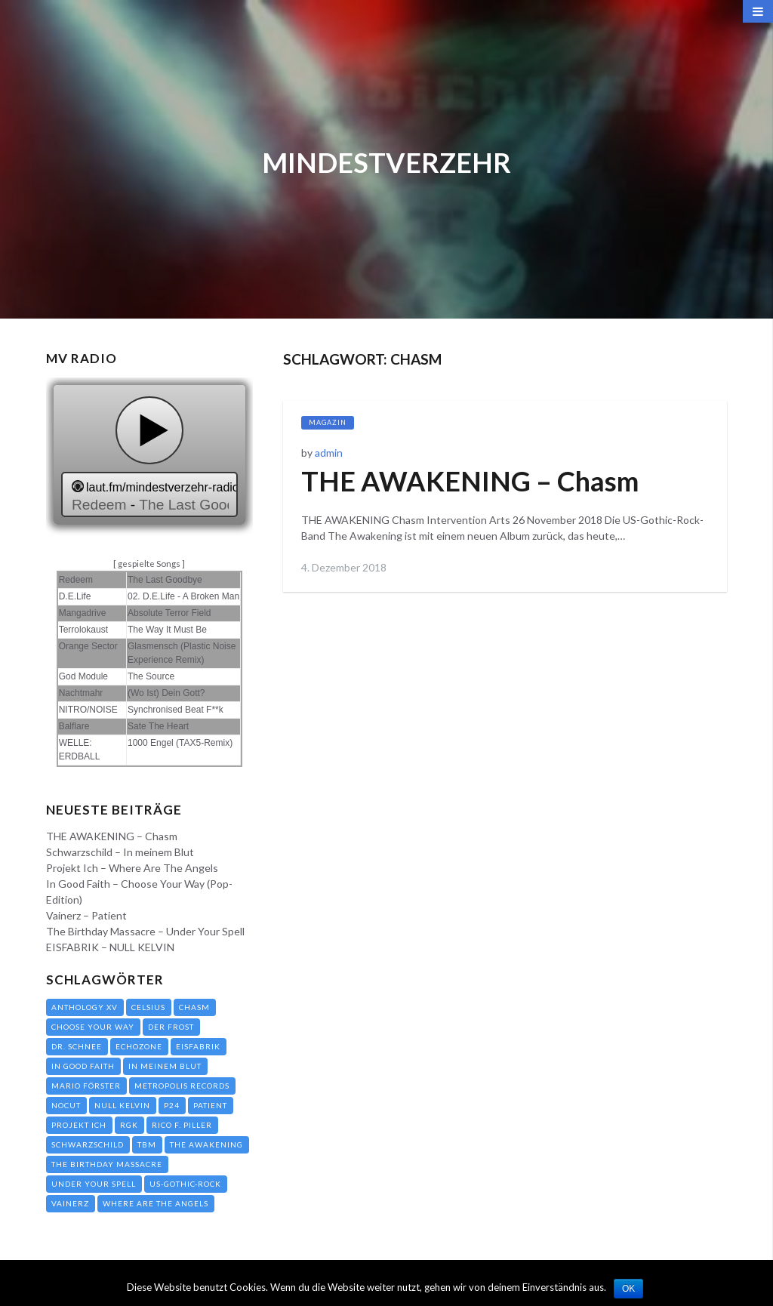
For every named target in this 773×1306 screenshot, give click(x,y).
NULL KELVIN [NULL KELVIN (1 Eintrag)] (122, 1105)
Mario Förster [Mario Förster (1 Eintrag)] (86, 1085)
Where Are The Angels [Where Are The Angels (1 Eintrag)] (155, 1203)
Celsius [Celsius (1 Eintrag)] (148, 1007)
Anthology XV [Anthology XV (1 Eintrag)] (84, 1007)
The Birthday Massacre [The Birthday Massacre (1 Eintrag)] (106, 1164)
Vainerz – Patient (86, 915)
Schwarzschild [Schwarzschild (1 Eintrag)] (87, 1144)
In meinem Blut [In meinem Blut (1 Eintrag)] (165, 1065)
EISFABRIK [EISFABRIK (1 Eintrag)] (198, 1046)
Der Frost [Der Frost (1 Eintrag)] (171, 1026)
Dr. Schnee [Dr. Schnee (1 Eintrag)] (76, 1046)
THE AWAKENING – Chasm (470, 480)
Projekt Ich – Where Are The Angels (132, 867)
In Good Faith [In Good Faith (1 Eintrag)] (83, 1065)
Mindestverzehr (386, 162)
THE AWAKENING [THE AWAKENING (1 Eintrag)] (206, 1144)
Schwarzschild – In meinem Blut (120, 852)
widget (149, 456)
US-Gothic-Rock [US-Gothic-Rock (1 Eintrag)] (185, 1183)
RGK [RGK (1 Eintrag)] (129, 1124)
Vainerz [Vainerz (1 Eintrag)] (70, 1203)
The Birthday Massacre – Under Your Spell (145, 931)
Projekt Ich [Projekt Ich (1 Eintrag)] (78, 1124)
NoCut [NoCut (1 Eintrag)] (66, 1105)
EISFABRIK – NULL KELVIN (110, 947)
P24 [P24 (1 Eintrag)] (172, 1105)
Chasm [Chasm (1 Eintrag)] (194, 1007)
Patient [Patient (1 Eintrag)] (210, 1105)
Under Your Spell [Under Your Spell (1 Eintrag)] (93, 1183)
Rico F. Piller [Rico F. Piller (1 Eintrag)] (182, 1124)
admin (329, 452)
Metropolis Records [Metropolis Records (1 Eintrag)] (181, 1085)
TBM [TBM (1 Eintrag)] (146, 1144)
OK (628, 1288)
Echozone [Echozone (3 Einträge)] (138, 1046)
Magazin (327, 422)
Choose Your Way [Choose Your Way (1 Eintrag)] (92, 1026)
